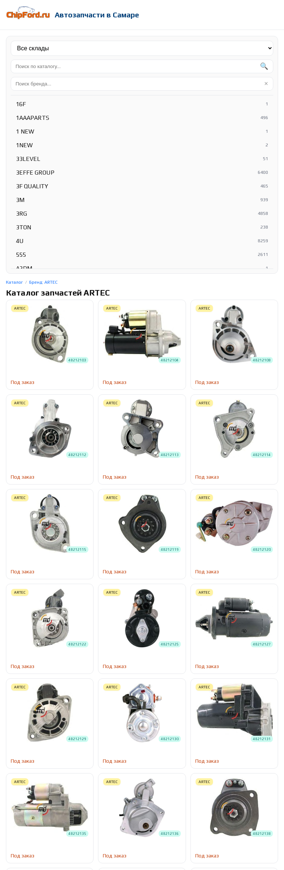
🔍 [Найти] (264, 66)
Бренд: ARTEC (43, 282)
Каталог (14, 282)
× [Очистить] (266, 83)
